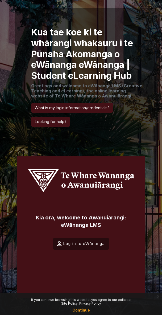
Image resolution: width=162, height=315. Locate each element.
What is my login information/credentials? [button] (72, 107)
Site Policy (69, 303)
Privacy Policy (90, 303)
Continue (81, 310)
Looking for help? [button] (51, 121)
